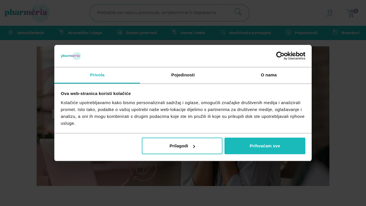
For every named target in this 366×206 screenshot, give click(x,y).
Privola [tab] (97, 74)
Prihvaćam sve (265, 145)
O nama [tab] (269, 74)
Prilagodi (182, 145)
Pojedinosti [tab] (183, 74)
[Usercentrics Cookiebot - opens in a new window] (280, 56)
